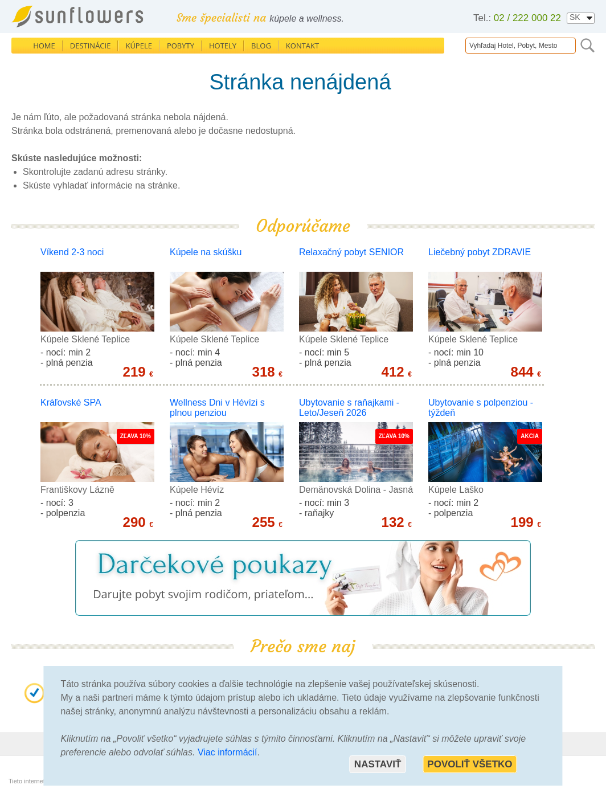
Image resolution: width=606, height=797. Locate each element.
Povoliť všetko (469, 764)
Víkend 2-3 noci (72, 252)
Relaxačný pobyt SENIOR (351, 252)
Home (44, 45)
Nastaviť (377, 764)
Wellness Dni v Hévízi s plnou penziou (217, 408)
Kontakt (302, 45)
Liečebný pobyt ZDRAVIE (479, 252)
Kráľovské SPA (70, 402)
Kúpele (138, 45)
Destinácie (90, 45)
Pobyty (180, 45)
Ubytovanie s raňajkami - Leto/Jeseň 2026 (349, 408)
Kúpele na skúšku (205, 252)
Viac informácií (227, 752)
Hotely (222, 45)
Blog (261, 45)
